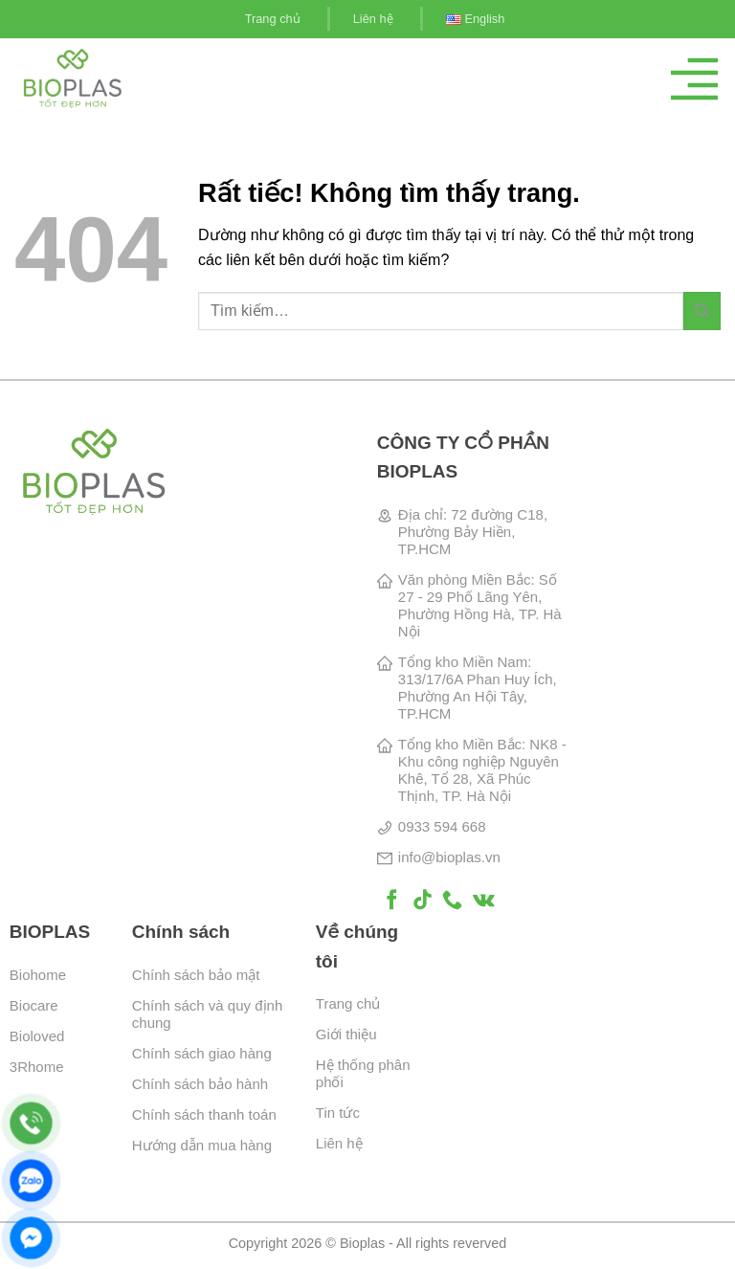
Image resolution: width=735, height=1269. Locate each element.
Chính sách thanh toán (204, 1114)
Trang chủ (273, 18)
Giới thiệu (346, 1034)
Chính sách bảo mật (196, 975)
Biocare (34, 1005)
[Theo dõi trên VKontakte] (484, 901)
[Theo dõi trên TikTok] (422, 901)
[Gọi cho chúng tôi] (452, 901)
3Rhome (37, 1066)
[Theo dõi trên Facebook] (392, 901)
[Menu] (694, 79)
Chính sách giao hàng (202, 1053)
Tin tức (338, 1112)
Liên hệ (373, 18)
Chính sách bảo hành (200, 1084)
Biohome (38, 975)
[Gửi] (702, 310)
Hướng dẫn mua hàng (202, 1145)
